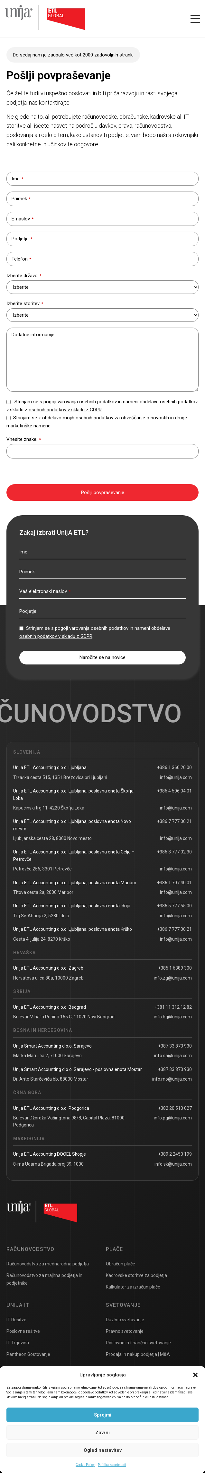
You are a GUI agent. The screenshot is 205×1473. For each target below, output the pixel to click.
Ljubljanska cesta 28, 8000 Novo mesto (52, 838)
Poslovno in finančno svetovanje (138, 1342)
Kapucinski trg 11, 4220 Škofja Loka (48, 807)
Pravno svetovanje (125, 1331)
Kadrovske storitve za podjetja (136, 1275)
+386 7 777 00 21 (174, 821)
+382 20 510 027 (175, 1108)
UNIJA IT (17, 1305)
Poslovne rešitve (23, 1331)
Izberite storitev (24, 303)
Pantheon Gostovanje (28, 1354)
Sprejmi (102, 1415)
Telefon (21, 259)
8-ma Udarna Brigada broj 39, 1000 (48, 1164)
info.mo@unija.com (172, 1079)
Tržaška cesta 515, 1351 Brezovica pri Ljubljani (60, 777)
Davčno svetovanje (125, 1319)
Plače (114, 1249)
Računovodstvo (30, 1249)
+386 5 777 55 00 (174, 905)
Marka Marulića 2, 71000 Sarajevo (47, 1055)
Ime (17, 179)
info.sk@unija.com (173, 1164)
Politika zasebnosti (112, 1465)
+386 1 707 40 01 (174, 882)
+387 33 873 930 (175, 1046)
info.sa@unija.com (173, 1055)
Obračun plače (120, 1263)
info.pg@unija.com (173, 1117)
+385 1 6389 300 (175, 968)
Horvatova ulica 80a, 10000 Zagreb (48, 978)
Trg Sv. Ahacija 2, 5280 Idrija (41, 915)
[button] (195, 1375)
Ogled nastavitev (103, 1450)
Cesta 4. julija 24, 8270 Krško (41, 939)
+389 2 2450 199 (175, 1154)
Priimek (21, 198)
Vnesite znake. (23, 439)
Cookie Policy (85, 1465)
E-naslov (22, 219)
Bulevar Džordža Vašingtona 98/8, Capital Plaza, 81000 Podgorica (69, 1121)
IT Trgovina (17, 1342)
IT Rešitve (16, 1319)
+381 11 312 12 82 (173, 1007)
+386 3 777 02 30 (174, 851)
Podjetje (22, 239)
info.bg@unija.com (173, 1016)
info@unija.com (176, 777)
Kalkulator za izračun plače (133, 1286)
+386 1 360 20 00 (174, 767)
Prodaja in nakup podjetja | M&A (138, 1354)
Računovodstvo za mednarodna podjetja (47, 1263)
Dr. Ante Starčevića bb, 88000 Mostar (50, 1079)
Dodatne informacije (33, 335)
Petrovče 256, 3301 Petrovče (42, 868)
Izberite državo (23, 275)
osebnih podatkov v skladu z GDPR (65, 410)
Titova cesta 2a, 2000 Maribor (43, 892)
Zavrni (102, 1432)
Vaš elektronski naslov (44, 591)
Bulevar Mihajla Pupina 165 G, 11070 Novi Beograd (64, 1016)
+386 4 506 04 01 (174, 790)
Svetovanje (123, 1305)
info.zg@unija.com (173, 978)
